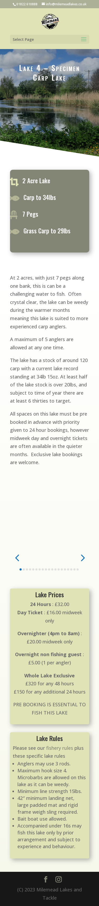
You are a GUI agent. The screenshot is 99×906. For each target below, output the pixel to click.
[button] (17, 558)
